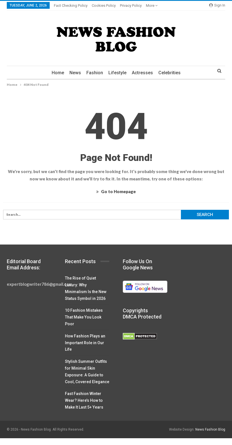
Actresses (142, 72)
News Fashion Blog (210, 429)
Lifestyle (117, 72)
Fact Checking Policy (70, 5)
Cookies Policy (104, 5)
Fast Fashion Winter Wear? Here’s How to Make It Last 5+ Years (84, 400)
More (151, 5)
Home (58, 72)
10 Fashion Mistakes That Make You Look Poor (84, 317)
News (75, 72)
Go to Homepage (116, 191)
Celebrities (169, 72)
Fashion (94, 72)
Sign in (217, 5)
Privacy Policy (131, 5)
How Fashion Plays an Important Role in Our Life (85, 343)
